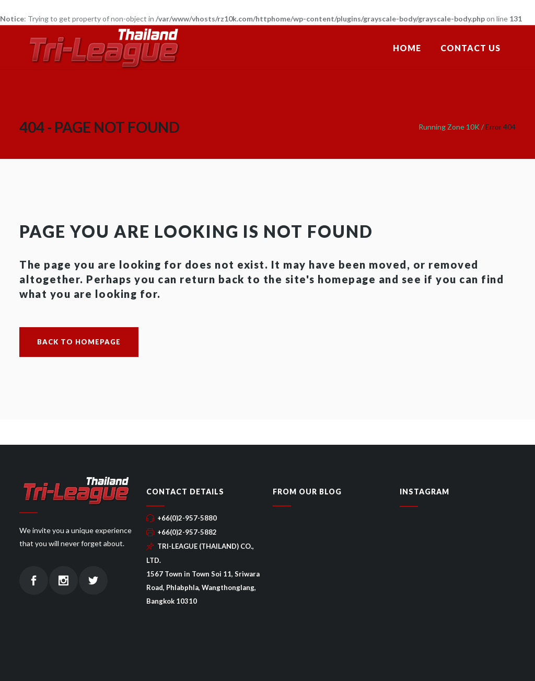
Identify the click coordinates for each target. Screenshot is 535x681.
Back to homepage (79, 342)
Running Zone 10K (449, 126)
